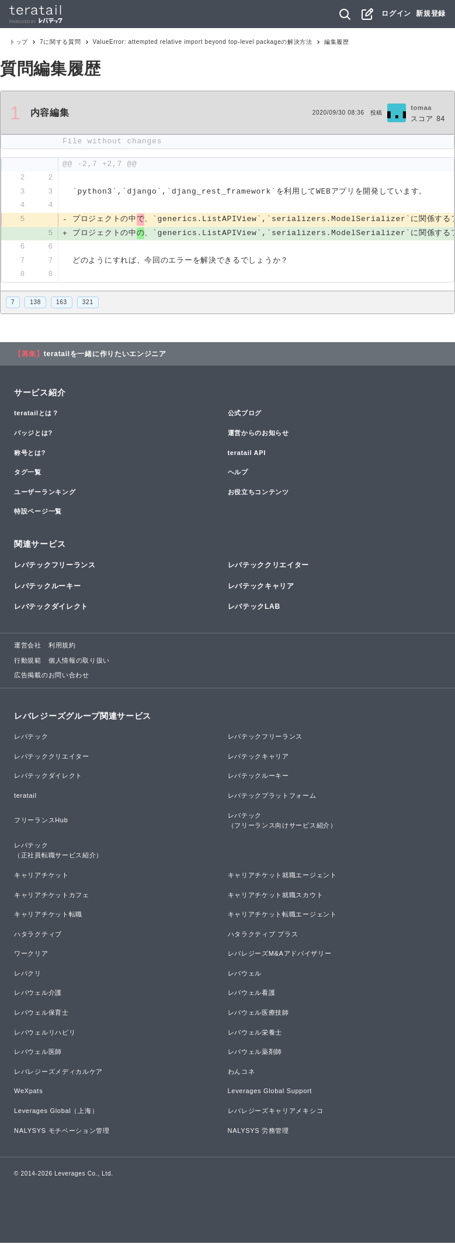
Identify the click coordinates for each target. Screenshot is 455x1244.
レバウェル (245, 974)
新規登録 (431, 13)
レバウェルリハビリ (44, 1033)
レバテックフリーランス (55, 567)
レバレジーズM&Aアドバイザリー (280, 954)
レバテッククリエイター (269, 567)
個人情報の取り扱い (79, 661)
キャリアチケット (41, 876)
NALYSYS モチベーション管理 (62, 1131)
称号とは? (30, 453)
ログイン (396, 13)
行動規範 (27, 661)
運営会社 (27, 646)
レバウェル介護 (38, 994)
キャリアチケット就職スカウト (276, 896)
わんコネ (241, 1072)
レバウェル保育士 (41, 1013)
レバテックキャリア (261, 587)
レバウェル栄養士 (255, 1033)
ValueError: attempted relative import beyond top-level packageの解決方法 (202, 42)
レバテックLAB (254, 608)
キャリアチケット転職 (48, 915)
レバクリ (27, 974)
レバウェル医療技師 (258, 1013)
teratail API (247, 453)
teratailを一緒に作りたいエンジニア (105, 355)
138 (35, 303)
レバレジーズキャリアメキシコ (276, 1111)
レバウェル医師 (38, 1052)
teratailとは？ (36, 414)
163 (61, 303)
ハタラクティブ (38, 935)
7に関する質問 (60, 42)
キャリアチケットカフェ (51, 896)
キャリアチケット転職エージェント (282, 915)
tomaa (421, 107)
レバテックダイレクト (51, 608)
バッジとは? (33, 433)
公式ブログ (245, 414)
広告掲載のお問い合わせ (51, 676)
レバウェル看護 (252, 994)
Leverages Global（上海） (56, 1111)
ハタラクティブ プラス (263, 935)
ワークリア (31, 954)
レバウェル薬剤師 (255, 1052)
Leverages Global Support (270, 1092)
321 (87, 303)
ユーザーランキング (44, 493)
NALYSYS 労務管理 (258, 1131)
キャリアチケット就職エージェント (282, 876)
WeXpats (28, 1092)
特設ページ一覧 (38, 512)
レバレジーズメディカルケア (58, 1072)
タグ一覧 (27, 473)
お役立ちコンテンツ (258, 493)
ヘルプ (238, 473)
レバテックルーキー (47, 587)
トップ (18, 42)
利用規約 (62, 646)
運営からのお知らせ (258, 433)
